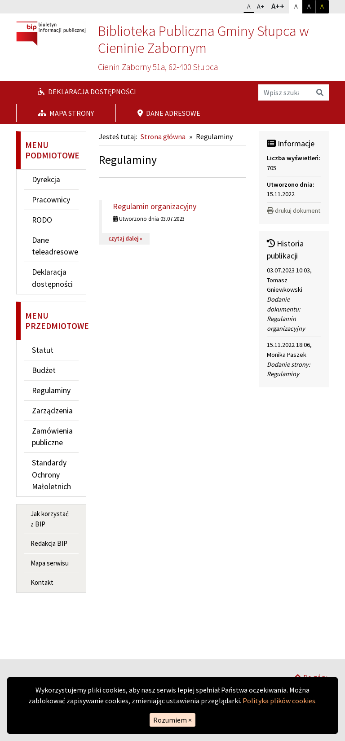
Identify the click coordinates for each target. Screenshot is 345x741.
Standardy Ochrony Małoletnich (51, 474)
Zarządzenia (52, 411)
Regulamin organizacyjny (154, 206)
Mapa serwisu (50, 563)
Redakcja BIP (49, 543)
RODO (42, 220)
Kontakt (42, 582)
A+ (262, 5)
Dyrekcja (46, 179)
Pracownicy (51, 200)
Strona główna (163, 136)
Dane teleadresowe (55, 246)
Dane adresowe (168, 113)
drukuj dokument (293, 210)
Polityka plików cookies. (280, 700)
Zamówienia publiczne (52, 436)
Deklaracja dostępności (87, 91)
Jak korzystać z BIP (50, 518)
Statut (42, 350)
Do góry (310, 647)
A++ (280, 5)
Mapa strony (66, 113)
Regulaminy (51, 390)
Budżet (44, 370)
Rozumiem (172, 719)
